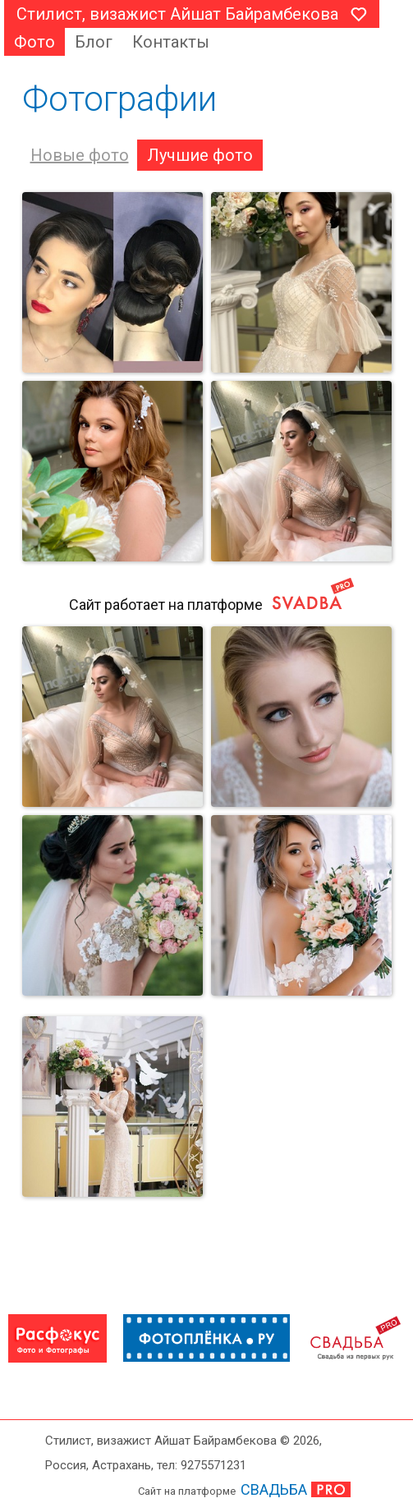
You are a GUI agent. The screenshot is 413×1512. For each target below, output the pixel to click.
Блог (93, 42)
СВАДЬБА (274, 1489)
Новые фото (79, 155)
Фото (34, 42)
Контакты (170, 42)
